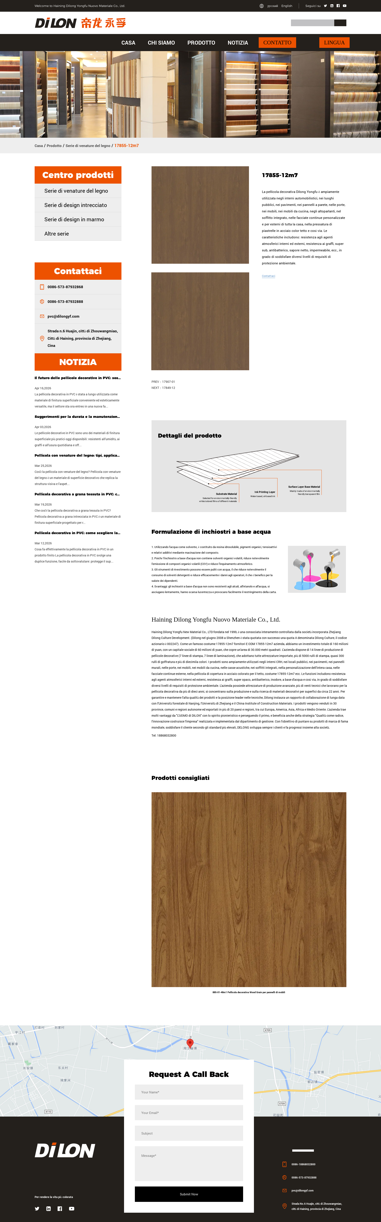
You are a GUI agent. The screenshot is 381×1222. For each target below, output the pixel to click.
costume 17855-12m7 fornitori (224, 671)
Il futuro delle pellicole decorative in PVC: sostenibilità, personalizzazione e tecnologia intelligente (78, 377)
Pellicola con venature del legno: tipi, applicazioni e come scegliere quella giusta (78, 455)
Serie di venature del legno (95, 145)
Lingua (334, 42)
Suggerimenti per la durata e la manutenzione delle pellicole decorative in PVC (78, 416)
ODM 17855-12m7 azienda (266, 671)
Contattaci (269, 275)
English (286, 5)
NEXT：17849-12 (163, 387)
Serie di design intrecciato (75, 204)
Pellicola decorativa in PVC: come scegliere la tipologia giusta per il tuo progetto (78, 532)
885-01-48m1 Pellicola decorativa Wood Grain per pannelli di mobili (249, 1020)
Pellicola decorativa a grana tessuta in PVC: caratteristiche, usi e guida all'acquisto (78, 494)
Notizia (238, 42)
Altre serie (56, 233)
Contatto (277, 42)
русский (273, 5)
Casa (128, 42)
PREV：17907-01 (163, 381)
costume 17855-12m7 (280, 701)
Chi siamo (161, 42)
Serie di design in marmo (74, 218)
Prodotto (201, 42)
